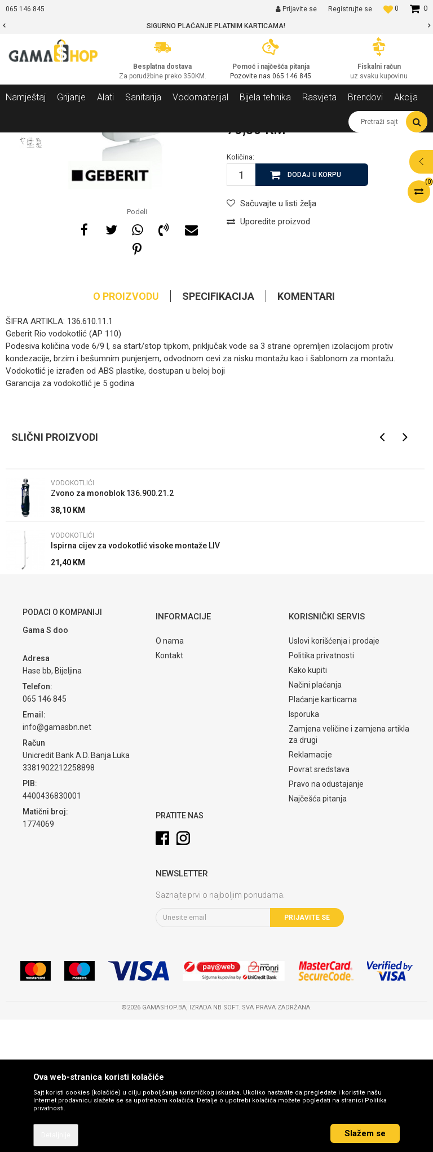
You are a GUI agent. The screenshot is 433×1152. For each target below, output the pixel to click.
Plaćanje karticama (323, 831)
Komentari (306, 429)
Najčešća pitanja (318, 931)
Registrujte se (350, 9)
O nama (170, 773)
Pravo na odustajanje (326, 916)
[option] (216, 25)
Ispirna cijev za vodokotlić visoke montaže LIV (135, 678)
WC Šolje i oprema (161, 141)
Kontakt (169, 787)
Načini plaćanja (315, 817)
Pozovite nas (251, 76)
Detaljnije (55, 1135)
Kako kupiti (308, 802)
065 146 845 (291, 76)
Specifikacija (218, 429)
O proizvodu (126, 429)
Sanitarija (107, 141)
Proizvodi (66, 141)
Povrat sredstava (319, 901)
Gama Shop (23, 141)
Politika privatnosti (321, 787)
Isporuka (304, 846)
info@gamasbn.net (57, 859)
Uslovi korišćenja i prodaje (334, 773)
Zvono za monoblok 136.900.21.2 (112, 625)
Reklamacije (310, 887)
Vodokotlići (218, 141)
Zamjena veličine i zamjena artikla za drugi (349, 867)
